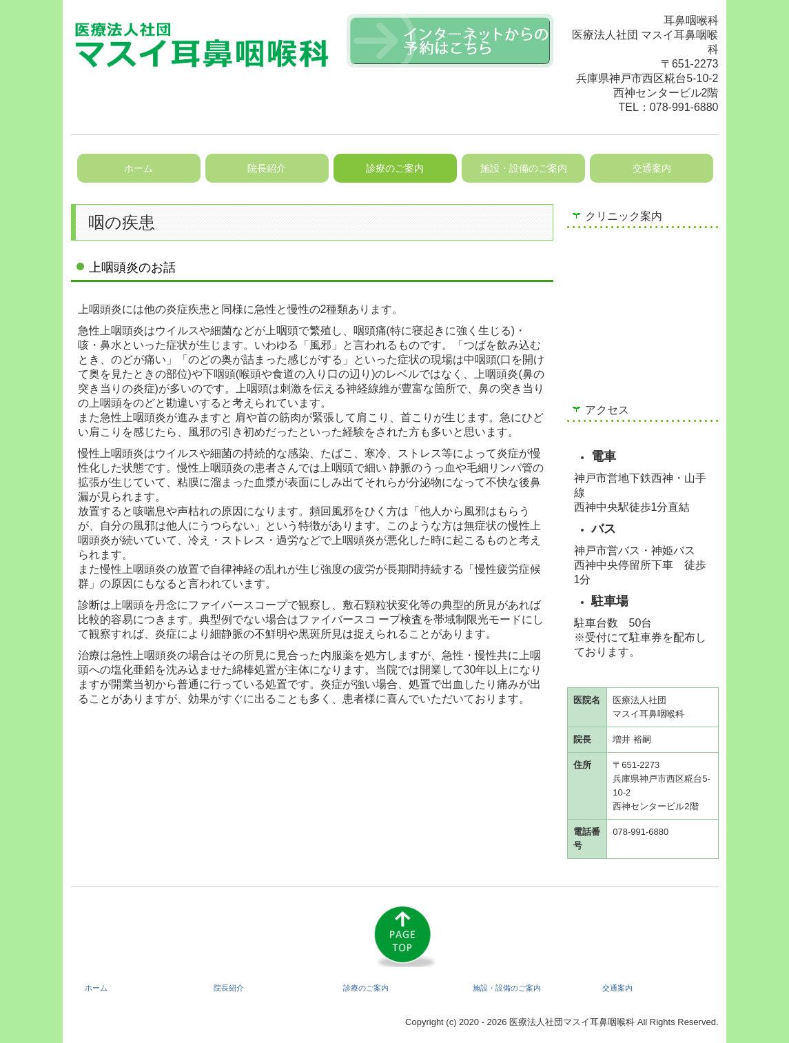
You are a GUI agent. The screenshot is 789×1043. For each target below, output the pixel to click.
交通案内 (652, 168)
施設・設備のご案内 (523, 168)
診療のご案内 (395, 168)
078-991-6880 (684, 107)
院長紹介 (266, 168)
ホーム (138, 168)
